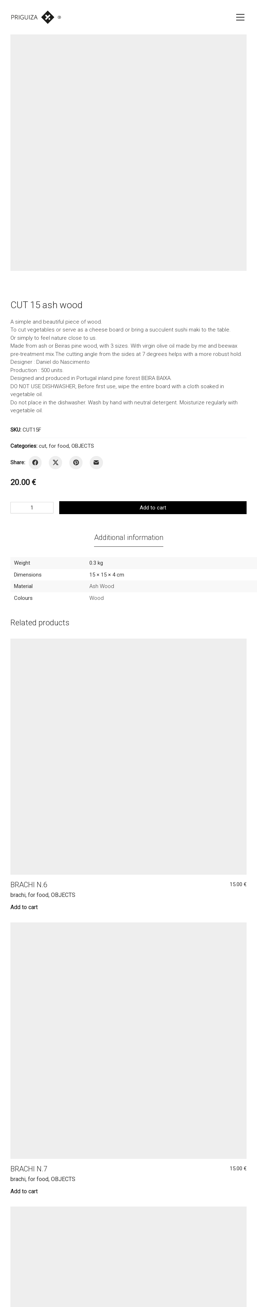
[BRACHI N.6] (128, 757)
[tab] (128, 537)
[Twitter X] (55, 462)
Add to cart (153, 507)
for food (59, 446)
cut (42, 446)
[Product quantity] (32, 507)
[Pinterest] (76, 462)
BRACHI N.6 (28, 884)
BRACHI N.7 (28, 1169)
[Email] (96, 462)
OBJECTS (82, 446)
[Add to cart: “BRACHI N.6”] (24, 907)
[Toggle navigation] (240, 17)
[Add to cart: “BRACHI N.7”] (24, 1191)
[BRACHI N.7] (128, 1040)
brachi (17, 895)
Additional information (128, 537)
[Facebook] (35, 462)
